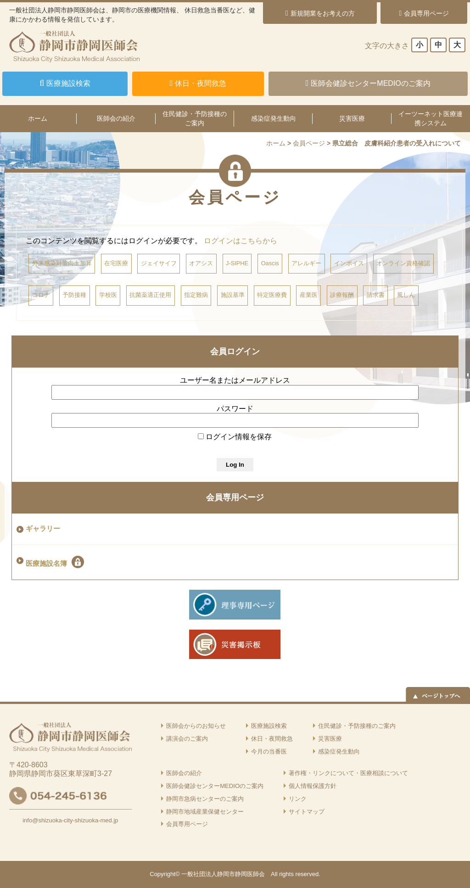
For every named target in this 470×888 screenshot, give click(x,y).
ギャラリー (43, 528)
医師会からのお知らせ (196, 725)
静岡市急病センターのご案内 (205, 798)
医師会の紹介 (116, 118)
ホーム (275, 143)
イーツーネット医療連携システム (430, 118)
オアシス (201, 263)
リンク (298, 798)
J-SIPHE (237, 263)
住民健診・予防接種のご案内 (194, 118)
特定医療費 (272, 294)
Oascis (270, 263)
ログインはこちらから (240, 241)
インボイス (349, 263)
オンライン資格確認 (403, 263)
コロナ (41, 294)
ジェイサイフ (159, 263)
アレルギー (306, 263)
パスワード (235, 409)
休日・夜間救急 (272, 738)
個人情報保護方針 (312, 785)
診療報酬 (342, 294)
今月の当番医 (269, 751)
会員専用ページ (235, 497)
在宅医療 (116, 263)
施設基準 (233, 294)
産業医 (309, 294)
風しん (406, 294)
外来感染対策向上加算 (62, 263)
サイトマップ (307, 811)
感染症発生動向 (273, 118)
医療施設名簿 (55, 562)
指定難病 (196, 294)
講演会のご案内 (187, 738)
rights (286, 874)
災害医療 (352, 118)
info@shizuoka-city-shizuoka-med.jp (70, 820)
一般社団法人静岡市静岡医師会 (223, 874)
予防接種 (74, 294)
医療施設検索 (269, 725)
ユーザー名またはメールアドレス (235, 380)
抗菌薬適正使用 (150, 294)
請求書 (376, 294)
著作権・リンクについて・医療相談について (348, 773)
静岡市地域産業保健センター (205, 811)
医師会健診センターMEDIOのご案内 (214, 785)
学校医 (108, 294)
